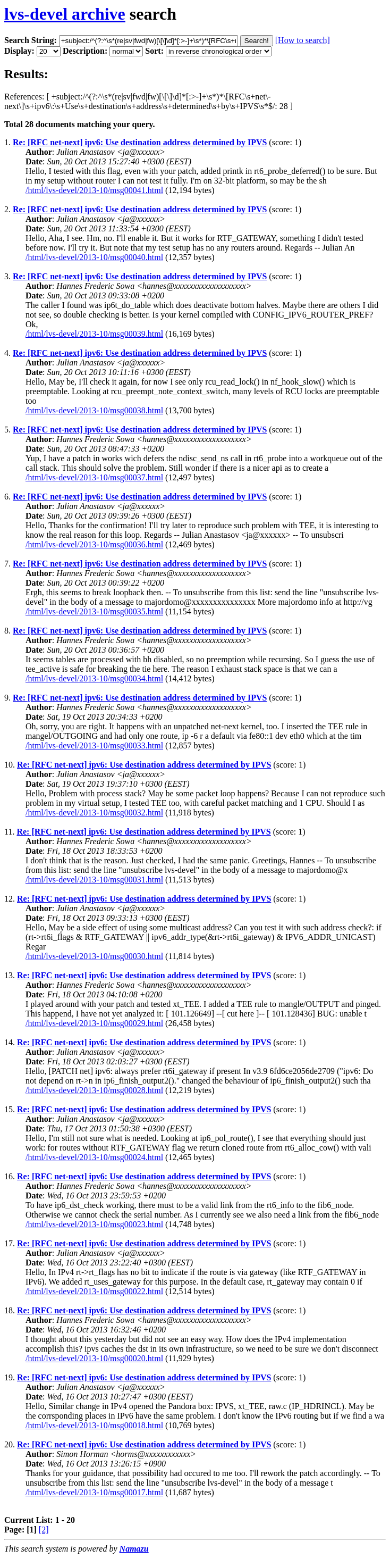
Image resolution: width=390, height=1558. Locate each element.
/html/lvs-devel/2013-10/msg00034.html (94, 678)
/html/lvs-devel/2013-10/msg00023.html (94, 1224)
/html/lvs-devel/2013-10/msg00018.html (94, 1425)
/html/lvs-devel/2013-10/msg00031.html (94, 879)
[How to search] (302, 40)
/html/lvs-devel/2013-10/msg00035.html (94, 611)
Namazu (134, 1548)
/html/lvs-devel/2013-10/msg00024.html (94, 1157)
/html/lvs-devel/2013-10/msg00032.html (94, 812)
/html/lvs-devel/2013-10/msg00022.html (94, 1291)
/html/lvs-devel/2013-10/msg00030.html (94, 956)
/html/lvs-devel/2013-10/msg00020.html (94, 1358)
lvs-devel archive (64, 13)
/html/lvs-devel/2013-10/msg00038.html (94, 410)
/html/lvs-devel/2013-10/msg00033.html (94, 745)
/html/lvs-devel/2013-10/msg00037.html (94, 477)
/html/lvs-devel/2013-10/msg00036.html (94, 544)
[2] (44, 1529)
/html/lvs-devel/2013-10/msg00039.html (94, 333)
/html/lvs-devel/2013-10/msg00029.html (94, 1023)
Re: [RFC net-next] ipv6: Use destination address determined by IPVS (140, 142)
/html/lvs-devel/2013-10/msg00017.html (94, 1492)
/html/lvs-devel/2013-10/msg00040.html (94, 257)
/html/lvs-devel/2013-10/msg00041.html (94, 190)
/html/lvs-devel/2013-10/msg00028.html (94, 1090)
